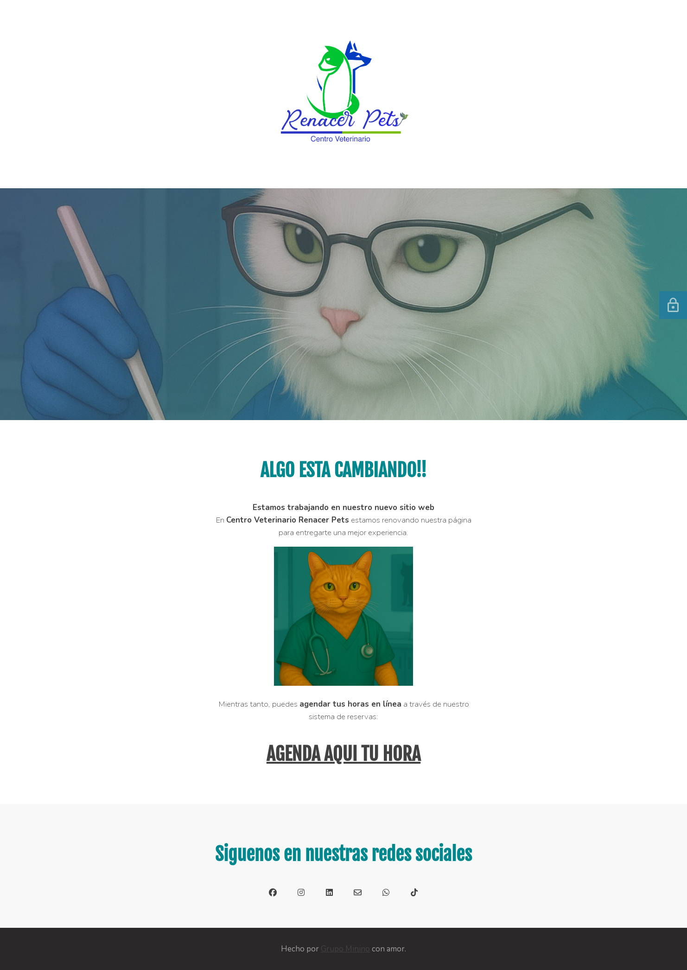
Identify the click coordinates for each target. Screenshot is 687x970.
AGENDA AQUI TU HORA (343, 754)
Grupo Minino (345, 949)
